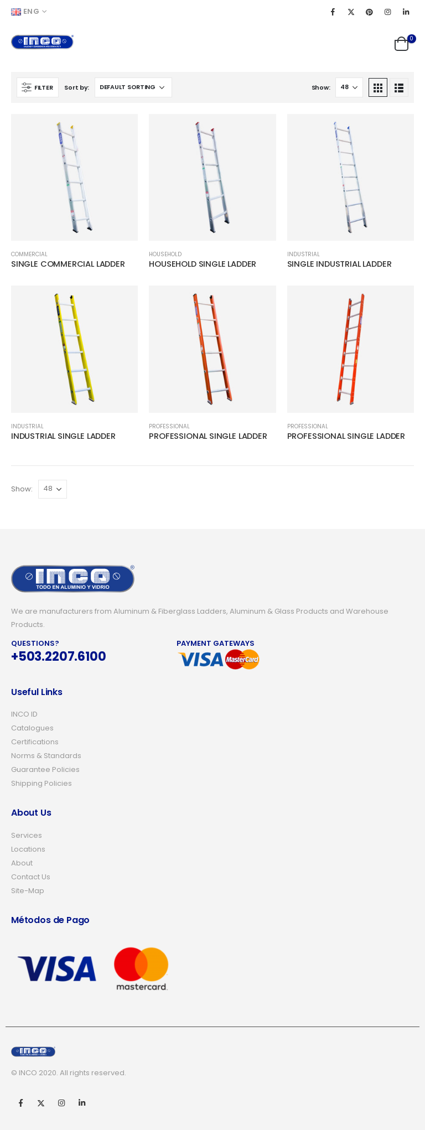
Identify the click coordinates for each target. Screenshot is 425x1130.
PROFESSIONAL (169, 426)
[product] (74, 177)
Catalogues (32, 728)
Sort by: (76, 87)
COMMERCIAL (29, 254)
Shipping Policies (41, 783)
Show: (321, 87)
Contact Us (30, 877)
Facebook (20, 1103)
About (22, 863)
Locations (28, 849)
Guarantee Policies (45, 769)
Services (26, 835)
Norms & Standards (46, 755)
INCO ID (24, 714)
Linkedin (82, 1103)
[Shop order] (133, 87)
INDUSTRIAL (303, 254)
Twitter (41, 1103)
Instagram (61, 1103)
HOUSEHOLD (165, 254)
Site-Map (27, 890)
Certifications (35, 742)
